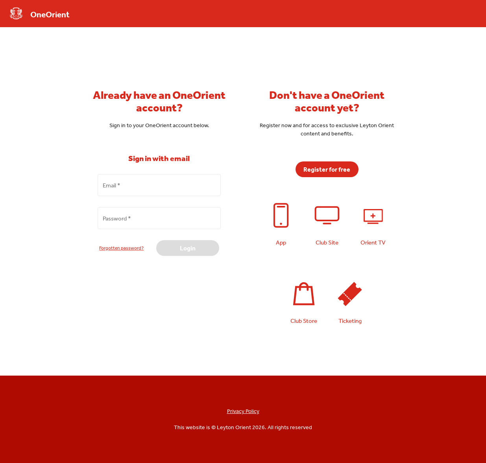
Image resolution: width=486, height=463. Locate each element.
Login (188, 248)
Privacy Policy (243, 411)
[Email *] (159, 189)
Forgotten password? (121, 248)
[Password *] (159, 222)
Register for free (326, 169)
